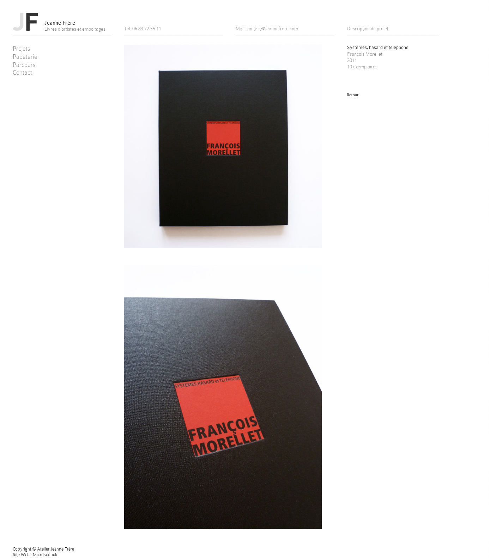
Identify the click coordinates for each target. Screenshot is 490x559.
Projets (21, 48)
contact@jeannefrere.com (272, 28)
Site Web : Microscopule (35, 554)
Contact (22, 72)
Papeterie (25, 56)
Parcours (24, 64)
